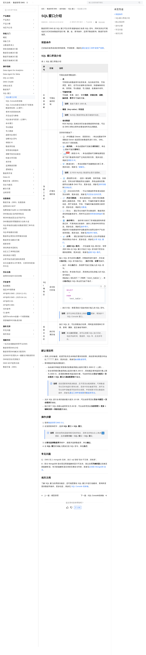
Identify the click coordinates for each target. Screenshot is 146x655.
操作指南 (63, 17)
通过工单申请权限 (76, 401)
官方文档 (6, 11)
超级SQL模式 (94, 260)
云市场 (62, 4)
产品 (33, 4)
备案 (117, 4)
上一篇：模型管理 (50, 504)
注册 (129, 4)
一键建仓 (81, 175)
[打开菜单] (4, 4)
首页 (42, 17)
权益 (49, 4)
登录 (138, 4)
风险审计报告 (91, 241)
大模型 (26, 4)
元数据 (83, 215)
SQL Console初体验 (80, 495)
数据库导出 (90, 401)
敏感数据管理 (80, 368)
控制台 (123, 4)
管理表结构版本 (96, 222)
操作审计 (84, 235)
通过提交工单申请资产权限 (93, 56)
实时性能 (102, 193)
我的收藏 (101, 30)
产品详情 (89, 30)
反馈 (77, 516)
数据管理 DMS (19, 11)
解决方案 (41, 4)
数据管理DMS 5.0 (55, 431)
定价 (55, 4)
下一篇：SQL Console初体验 (94, 504)
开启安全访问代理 (93, 203)
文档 (111, 4)
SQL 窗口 (71, 17)
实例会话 (68, 196)
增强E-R (71, 168)
